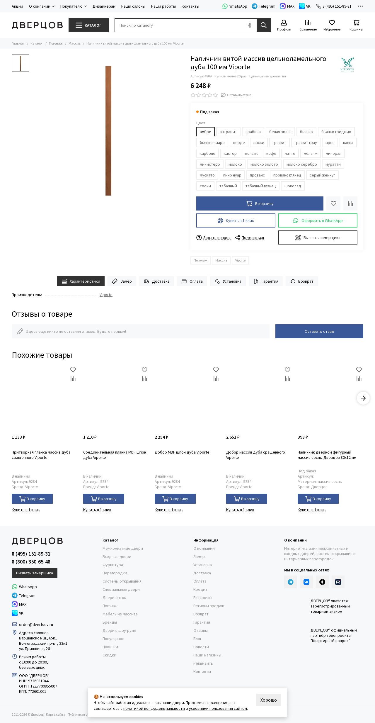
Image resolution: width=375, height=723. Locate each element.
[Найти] (264, 25)
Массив (75, 43)
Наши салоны (133, 6)
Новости (201, 646)
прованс (257, 175)
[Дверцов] (37, 25)
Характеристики (81, 281)
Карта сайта (55, 714)
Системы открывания (122, 581)
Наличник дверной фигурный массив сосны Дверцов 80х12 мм (327, 454)
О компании (204, 548)
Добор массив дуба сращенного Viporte (255, 454)
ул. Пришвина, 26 (34, 648)
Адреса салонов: (34, 632)
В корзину (32, 499)
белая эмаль (280, 131)
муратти (333, 164)
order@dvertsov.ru (36, 624)
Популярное (114, 638)
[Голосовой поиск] (250, 25)
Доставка (157, 281)
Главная (18, 43)
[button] (363, 398)
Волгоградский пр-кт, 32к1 (43, 643)
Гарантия (265, 281)
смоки (205, 186)
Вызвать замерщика (318, 237)
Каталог (36, 43)
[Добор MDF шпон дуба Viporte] (187, 398)
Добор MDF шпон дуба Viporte (182, 452)
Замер (122, 281)
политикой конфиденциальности (154, 708)
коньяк (251, 153)
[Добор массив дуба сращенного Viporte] (259, 398)
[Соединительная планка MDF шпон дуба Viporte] (116, 398)
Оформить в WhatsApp (318, 220)
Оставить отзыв (319, 331)
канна (348, 142)
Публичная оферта (82, 714)
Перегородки (115, 573)
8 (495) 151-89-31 (334, 6)
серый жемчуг (322, 175)
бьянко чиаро (212, 142)
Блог (197, 638)
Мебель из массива (120, 614)
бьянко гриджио (336, 131)
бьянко (306, 131)
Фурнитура (113, 564)
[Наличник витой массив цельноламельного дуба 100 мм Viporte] (108, 131)
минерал (333, 153)
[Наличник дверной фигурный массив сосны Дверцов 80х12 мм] (330, 398)
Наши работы (163, 6)
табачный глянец (261, 186)
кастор (230, 153)
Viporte (240, 260)
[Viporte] (347, 65)
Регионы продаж (208, 605)
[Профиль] (284, 26)
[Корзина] (356, 26)
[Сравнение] (308, 26)
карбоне (207, 153)
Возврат (302, 281)
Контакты (190, 6)
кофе (271, 153)
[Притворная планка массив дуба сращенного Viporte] (44, 398)
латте (290, 153)
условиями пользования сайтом (218, 708)
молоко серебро (302, 164)
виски (258, 142)
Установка (227, 281)
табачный (228, 186)
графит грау (306, 142)
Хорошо (268, 700)
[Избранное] (332, 26)
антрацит (228, 131)
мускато (207, 175)
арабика (253, 131)
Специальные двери (121, 589)
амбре (205, 131)
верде (239, 142)
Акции (17, 6)
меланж (310, 153)
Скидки (109, 655)
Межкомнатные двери (123, 548)
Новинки (110, 646)
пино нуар (232, 175)
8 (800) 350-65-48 (31, 562)
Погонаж (56, 43)
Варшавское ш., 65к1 (38, 638)
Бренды (110, 622)
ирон (330, 142)
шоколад (292, 186)
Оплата (192, 281)
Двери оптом (115, 597)
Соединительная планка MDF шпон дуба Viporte (114, 454)
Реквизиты (203, 663)
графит (279, 142)
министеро (210, 164)
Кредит (200, 589)
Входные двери (117, 556)
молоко (235, 164)
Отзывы (200, 630)
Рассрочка (202, 597)
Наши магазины (207, 655)
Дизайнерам (104, 6)
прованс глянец (287, 175)
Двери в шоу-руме (119, 630)
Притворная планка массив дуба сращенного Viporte (41, 454)
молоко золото (264, 164)
